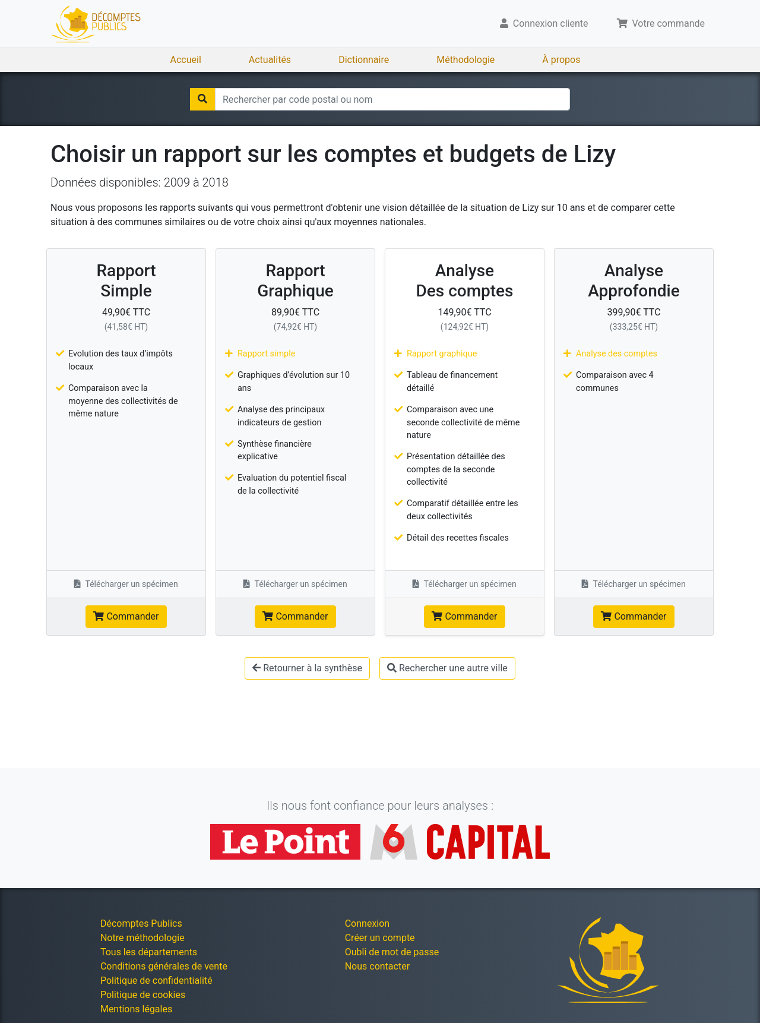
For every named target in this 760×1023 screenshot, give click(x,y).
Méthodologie (465, 59)
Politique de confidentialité (156, 980)
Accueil (185, 59)
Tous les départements (148, 952)
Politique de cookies (142, 994)
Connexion (367, 923)
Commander (126, 616)
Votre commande (661, 23)
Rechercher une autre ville (447, 668)
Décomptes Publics (141, 923)
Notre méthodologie (142, 937)
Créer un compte (380, 937)
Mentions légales (136, 1009)
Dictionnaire (363, 59)
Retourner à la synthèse (307, 668)
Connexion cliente (544, 23)
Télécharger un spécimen (126, 584)
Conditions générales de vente (163, 966)
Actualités (270, 59)
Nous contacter (377, 966)
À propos (561, 59)
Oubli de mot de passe (392, 952)
